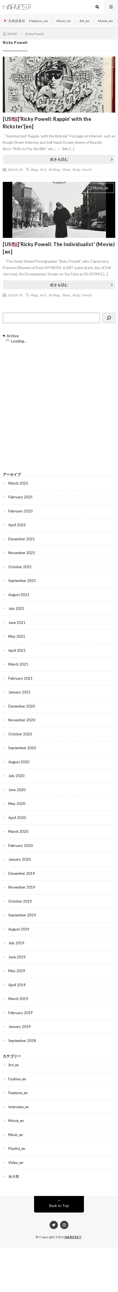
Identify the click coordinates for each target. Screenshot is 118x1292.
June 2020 (16, 790)
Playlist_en (16, 1148)
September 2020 (22, 748)
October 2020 (20, 734)
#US (43, 169)
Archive (13, 336)
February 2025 (20, 497)
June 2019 (16, 957)
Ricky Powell (82, 169)
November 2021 (21, 553)
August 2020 (18, 762)
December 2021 (21, 539)
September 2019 (22, 915)
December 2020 (21, 706)
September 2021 (22, 580)
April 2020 (17, 817)
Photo (66, 169)
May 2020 (16, 803)
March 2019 (18, 998)
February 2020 (20, 845)
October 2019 (20, 901)
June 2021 (16, 622)
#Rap (34, 169)
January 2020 (19, 859)
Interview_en (18, 1107)
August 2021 (18, 594)
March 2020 (18, 831)
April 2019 (17, 985)
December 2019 (21, 873)
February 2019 (20, 1013)
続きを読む (59, 159)
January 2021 (19, 692)
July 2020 (16, 775)
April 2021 (17, 650)
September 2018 (22, 1040)
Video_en (100, 62)
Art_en (84, 21)
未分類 (13, 1176)
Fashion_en (17, 1079)
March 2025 (18, 483)
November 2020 (21, 720)
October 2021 (20, 567)
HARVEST (73, 1237)
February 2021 (20, 678)
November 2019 (21, 887)
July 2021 (16, 608)
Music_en (64, 21)
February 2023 (20, 511)
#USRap (54, 169)
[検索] (108, 318)
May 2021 (16, 636)
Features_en (38, 21)
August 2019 (18, 929)
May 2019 (16, 971)
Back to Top (59, 1205)
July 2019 (16, 943)
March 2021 (18, 664)
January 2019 (19, 1026)
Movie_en (105, 21)
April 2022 (17, 525)
